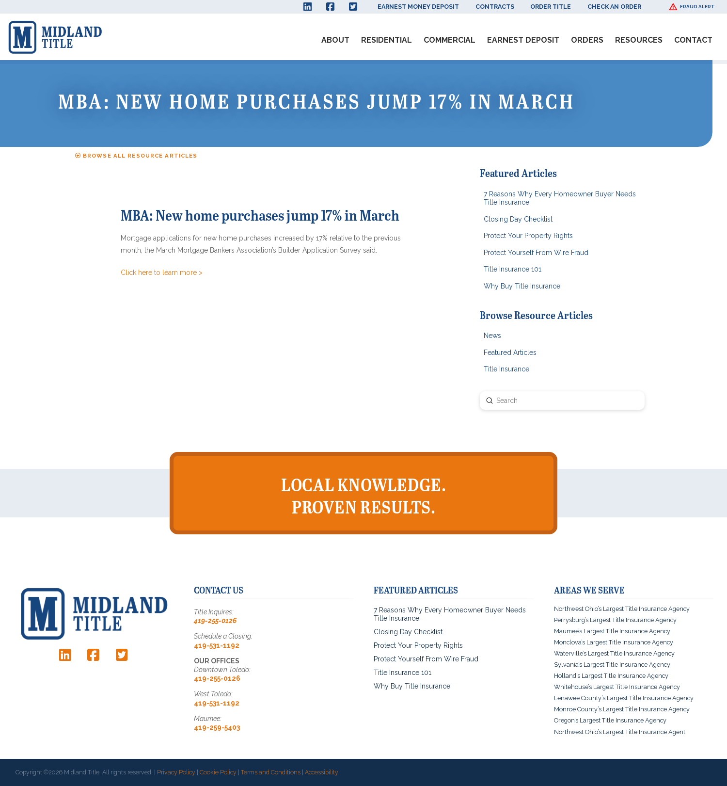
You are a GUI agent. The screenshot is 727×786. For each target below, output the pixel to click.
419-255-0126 (215, 621)
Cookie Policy (218, 772)
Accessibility (321, 772)
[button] (693, 7)
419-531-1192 (216, 645)
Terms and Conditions (270, 772)
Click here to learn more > (162, 272)
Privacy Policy (176, 772)
